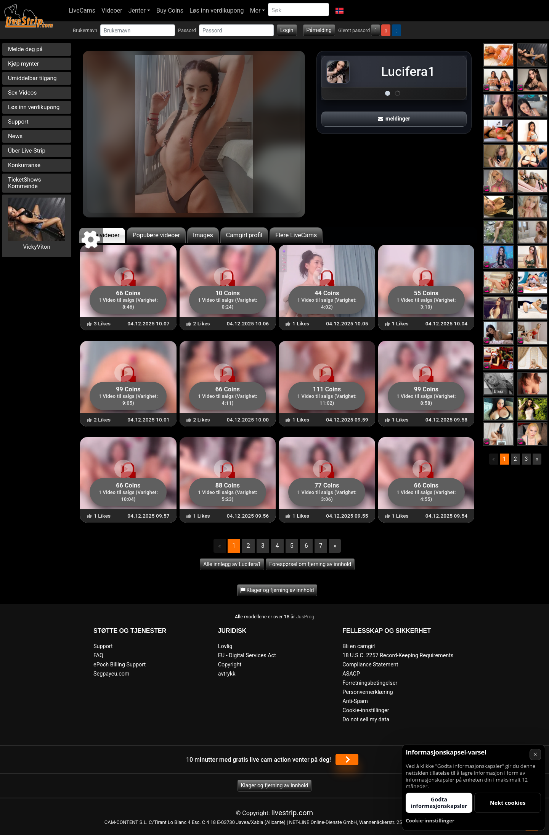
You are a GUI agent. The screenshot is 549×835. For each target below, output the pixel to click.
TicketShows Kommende (24, 183)
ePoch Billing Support (119, 664)
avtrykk (227, 674)
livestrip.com (292, 812)
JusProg (305, 616)
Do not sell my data (365, 719)
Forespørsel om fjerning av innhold (310, 564)
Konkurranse (24, 165)
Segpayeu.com (111, 674)
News (15, 136)
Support (18, 121)
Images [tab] (203, 235)
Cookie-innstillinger (365, 710)
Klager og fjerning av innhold (274, 785)
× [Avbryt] (535, 754)
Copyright (229, 664)
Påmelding (319, 30)
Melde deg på (25, 49)
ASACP (351, 674)
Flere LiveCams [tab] (296, 235)
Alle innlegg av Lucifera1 (232, 564)
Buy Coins (169, 10)
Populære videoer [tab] (156, 235)
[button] (339, 10)
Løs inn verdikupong (216, 10)
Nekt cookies (507, 802)
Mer (255, 10)
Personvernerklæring (367, 692)
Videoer (111, 10)
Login (287, 30)
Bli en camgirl (359, 646)
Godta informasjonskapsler (439, 802)
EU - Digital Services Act (247, 655)
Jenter (137, 10)
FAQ (98, 655)
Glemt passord (354, 30)
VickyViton (36, 246)
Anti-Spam (355, 701)
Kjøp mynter (23, 63)
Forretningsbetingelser (369, 683)
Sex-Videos (22, 92)
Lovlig (225, 646)
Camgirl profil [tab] (244, 235)
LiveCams (82, 10)
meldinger (394, 119)
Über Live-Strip (26, 150)
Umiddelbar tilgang (32, 78)
